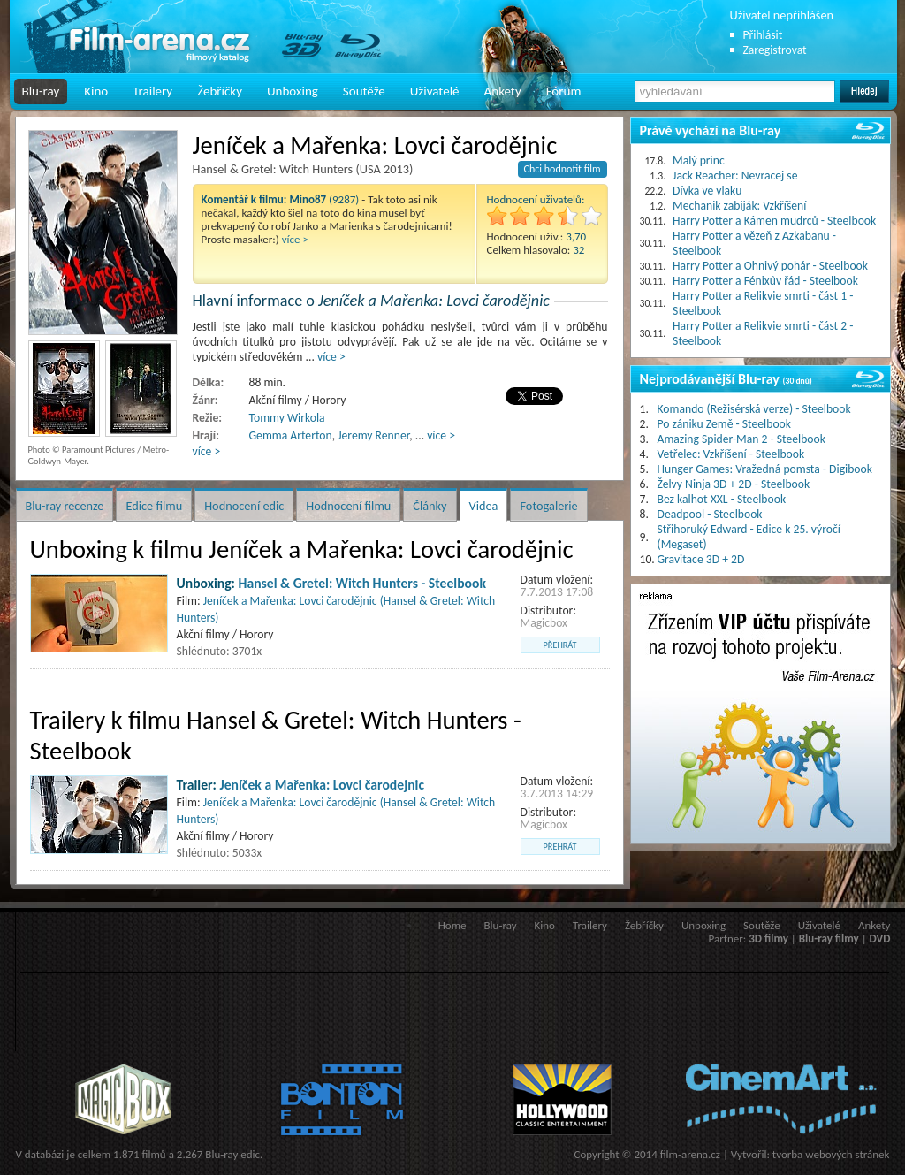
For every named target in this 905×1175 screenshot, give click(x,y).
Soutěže (364, 91)
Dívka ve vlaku (707, 190)
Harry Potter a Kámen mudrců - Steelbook (774, 220)
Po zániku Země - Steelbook (724, 423)
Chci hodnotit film (562, 169)
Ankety (502, 91)
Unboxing (292, 91)
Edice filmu (153, 506)
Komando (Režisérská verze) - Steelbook (754, 408)
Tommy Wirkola (287, 417)
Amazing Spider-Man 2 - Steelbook (741, 438)
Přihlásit (763, 34)
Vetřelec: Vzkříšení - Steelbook (731, 454)
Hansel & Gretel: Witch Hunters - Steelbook (363, 583)
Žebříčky (219, 91)
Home (452, 925)
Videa (483, 506)
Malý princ (699, 160)
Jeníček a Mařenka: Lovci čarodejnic (322, 784)
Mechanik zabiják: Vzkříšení (739, 205)
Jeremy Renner (373, 435)
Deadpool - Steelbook (710, 514)
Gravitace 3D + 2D (701, 559)
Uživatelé (435, 91)
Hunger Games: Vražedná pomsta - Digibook (765, 469)
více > (295, 239)
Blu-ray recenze (65, 506)
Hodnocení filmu (348, 506)
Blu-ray (41, 91)
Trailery (152, 91)
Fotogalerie (548, 506)
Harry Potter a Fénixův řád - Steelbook (765, 280)
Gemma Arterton (290, 435)
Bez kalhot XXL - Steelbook (722, 499)
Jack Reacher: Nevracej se (735, 175)
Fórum (564, 91)
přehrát (560, 645)
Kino (96, 91)
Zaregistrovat (775, 49)
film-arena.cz (690, 1154)
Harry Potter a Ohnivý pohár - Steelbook (770, 265)
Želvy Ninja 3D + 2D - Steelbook (734, 484)
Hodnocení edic (244, 506)
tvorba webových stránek (831, 1154)
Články (429, 506)
